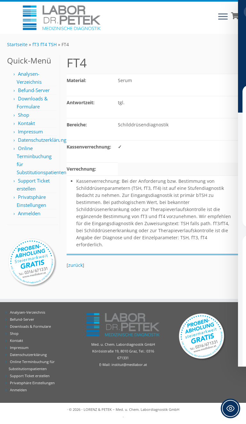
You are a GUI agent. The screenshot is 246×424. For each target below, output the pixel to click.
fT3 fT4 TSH (44, 44)
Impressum (30, 131)
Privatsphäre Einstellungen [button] (32, 382)
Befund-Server (34, 90)
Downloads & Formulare (30, 326)
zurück (75, 265)
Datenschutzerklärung (42, 140)
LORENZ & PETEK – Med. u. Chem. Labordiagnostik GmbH (131, 409)
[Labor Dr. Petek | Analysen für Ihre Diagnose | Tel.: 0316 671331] (61, 18)
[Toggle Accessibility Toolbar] (230, 408)
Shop (23, 115)
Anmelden (29, 213)
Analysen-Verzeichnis (27, 312)
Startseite (17, 44)
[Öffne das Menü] (223, 17)
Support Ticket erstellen (30, 375)
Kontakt (26, 123)
